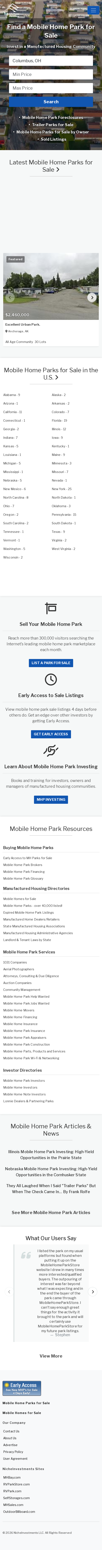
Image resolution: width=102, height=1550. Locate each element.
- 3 (62, 463)
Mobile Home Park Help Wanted (26, 996)
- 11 (12, 412)
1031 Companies (15, 962)
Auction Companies (17, 983)
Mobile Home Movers (19, 1010)
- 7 (60, 412)
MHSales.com (13, 1505)
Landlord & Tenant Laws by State (27, 940)
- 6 (14, 489)
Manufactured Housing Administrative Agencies (38, 933)
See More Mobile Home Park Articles (51, 1212)
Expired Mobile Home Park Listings (28, 912)
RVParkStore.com (16, 1484)
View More (51, 1356)
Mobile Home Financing (20, 1017)
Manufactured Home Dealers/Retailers (31, 919)
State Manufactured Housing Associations (34, 926)
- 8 (16, 497)
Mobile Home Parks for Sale (26, 1403)
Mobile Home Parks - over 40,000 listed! (32, 905)
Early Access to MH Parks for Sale (27, 858)
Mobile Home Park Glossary (23, 878)
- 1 (10, 403)
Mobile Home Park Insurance (24, 1031)
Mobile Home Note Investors (24, 1094)
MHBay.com (12, 1477)
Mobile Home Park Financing (24, 871)
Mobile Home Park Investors (24, 1080)
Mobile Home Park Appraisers (24, 1037)
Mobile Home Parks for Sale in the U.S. (51, 373)
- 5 (10, 446)
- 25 (62, 489)
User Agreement (15, 1458)
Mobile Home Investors (20, 1087)
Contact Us (11, 1431)
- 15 (64, 514)
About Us (9, 1438)
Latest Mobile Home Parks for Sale (51, 166)
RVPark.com (12, 1491)
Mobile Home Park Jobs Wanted (26, 1003)
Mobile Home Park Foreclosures (52, 117)
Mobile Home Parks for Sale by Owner (52, 132)
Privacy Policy (13, 1452)
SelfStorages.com (16, 1498)
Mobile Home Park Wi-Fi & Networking (31, 1058)
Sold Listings (53, 139)
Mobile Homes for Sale (19, 899)
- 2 (59, 395)
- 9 (11, 395)
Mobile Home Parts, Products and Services (34, 1051)
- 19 (59, 420)
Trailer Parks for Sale (52, 125)
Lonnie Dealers (14, 1101)
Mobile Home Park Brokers (22, 865)
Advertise (10, 1445)
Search (51, 101)
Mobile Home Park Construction (26, 1044)
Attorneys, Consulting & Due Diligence (31, 976)
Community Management (21, 989)
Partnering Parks (41, 1101)
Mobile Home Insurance (20, 1024)
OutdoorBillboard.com (19, 1511)
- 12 (59, 429)
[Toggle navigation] (93, 10)
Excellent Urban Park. (22, 325)
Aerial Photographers (18, 969)
